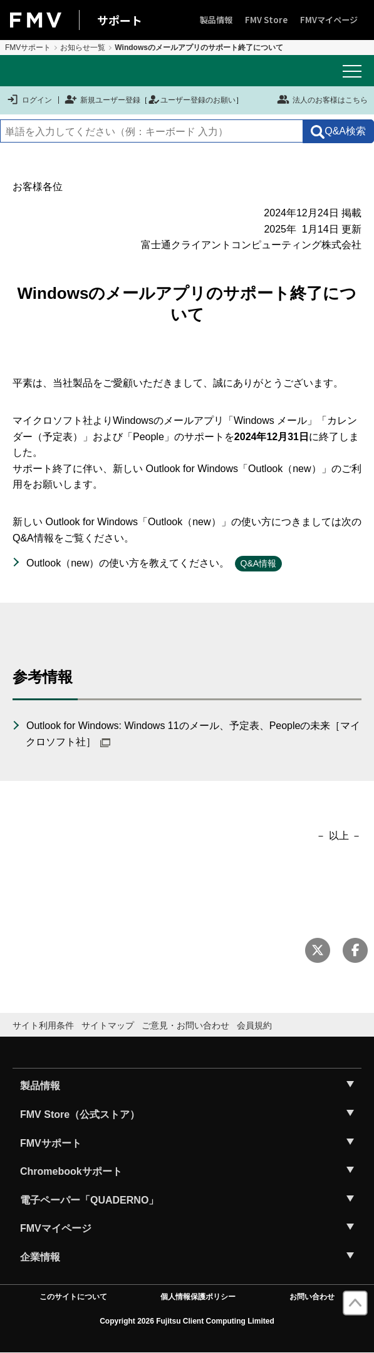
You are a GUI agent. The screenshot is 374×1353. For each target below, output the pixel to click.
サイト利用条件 (43, 1025)
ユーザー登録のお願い (192, 100)
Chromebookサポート (71, 1171)
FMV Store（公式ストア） (80, 1114)
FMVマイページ (329, 20)
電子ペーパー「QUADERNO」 (89, 1200)
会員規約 (254, 1025)
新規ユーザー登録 (102, 100)
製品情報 (216, 20)
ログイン (29, 100)
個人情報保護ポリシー (198, 1296)
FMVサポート (28, 47)
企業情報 (40, 1257)
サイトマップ (107, 1025)
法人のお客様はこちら (322, 99)
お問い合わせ (312, 1296)
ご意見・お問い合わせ (185, 1025)
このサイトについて (73, 1296)
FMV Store (266, 20)
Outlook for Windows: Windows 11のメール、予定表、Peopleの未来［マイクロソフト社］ (193, 733)
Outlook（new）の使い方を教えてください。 (128, 563)
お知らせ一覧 (82, 47)
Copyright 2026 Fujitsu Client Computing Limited (187, 1321)
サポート (119, 20)
